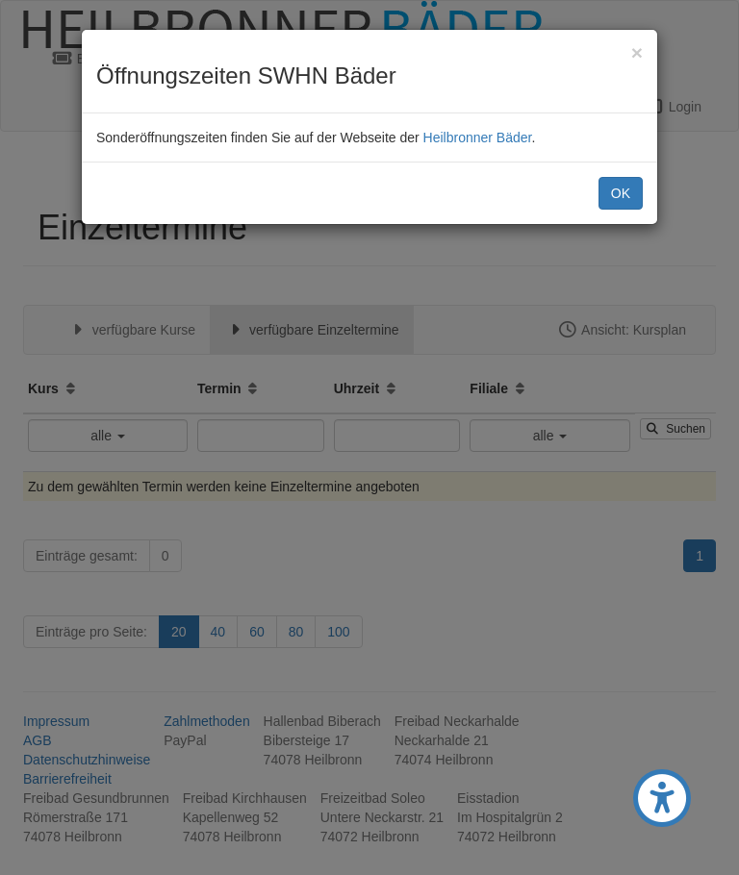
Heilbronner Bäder (477, 137)
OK (620, 193)
